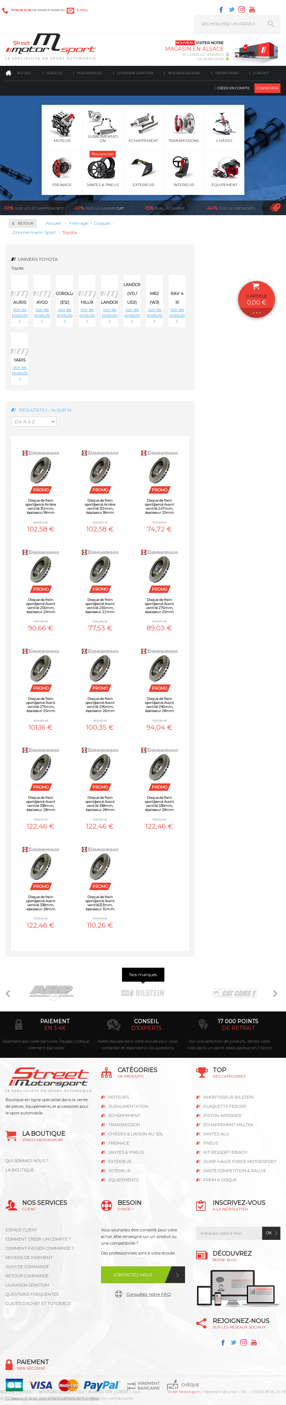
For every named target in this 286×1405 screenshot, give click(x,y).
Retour (25, 223)
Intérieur (119, 1170)
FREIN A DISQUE (220, 1179)
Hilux (87, 302)
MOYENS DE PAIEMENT (29, 1257)
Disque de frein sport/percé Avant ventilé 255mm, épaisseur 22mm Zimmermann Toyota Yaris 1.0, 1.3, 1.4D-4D (100, 605)
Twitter (231, 9)
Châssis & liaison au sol (135, 1134)
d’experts (146, 1028)
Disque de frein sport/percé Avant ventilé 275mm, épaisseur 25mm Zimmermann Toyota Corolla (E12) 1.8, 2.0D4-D (159, 605)
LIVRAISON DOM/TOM (27, 1285)
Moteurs (118, 1097)
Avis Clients (250, 1369)
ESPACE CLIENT (21, 1230)
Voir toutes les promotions (275, 207)
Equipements (123, 1179)
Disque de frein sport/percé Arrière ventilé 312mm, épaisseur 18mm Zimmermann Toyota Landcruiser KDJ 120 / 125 (41, 506)
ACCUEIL (7, 1391)
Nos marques (89, 73)
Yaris (19, 360)
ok (269, 1233)
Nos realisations (184, 73)
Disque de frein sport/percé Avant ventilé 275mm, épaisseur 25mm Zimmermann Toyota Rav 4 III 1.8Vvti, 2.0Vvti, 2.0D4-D (41, 704)
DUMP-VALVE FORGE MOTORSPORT (239, 1161)
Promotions (226, 73)
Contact (261, 73)
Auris (19, 302)
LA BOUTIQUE (20, 1170)
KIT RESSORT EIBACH (225, 1152)
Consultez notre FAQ (148, 1294)
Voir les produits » (20, 315)
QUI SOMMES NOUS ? (27, 1160)
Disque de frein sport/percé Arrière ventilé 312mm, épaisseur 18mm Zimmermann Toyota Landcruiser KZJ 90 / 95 (100, 506)
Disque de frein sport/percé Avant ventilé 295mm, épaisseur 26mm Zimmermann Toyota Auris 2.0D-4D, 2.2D (100, 704)
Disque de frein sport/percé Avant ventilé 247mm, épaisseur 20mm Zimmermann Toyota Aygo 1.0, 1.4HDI (160, 506)
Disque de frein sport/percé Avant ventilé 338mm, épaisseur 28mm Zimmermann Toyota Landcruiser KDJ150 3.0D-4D (41, 903)
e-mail (82, 10)
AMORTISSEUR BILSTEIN (228, 1097)
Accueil (24, 73)
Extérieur (120, 1161)
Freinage (118, 1143)
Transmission (124, 1124)
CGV (80, 1391)
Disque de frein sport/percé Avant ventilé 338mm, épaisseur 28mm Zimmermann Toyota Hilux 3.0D (40, 803)
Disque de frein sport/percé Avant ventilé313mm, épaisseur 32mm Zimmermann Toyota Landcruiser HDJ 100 (100, 903)
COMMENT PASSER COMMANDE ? (40, 1248)
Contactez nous (133, 1274)
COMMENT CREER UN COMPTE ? (38, 1239)
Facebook (221, 9)
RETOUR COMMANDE (27, 1275)
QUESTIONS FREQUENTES (32, 1294)
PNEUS (210, 1143)
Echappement (124, 1115)
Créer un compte (233, 88)
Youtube (252, 9)
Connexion (267, 88)
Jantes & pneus (126, 1152)
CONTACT (27, 1391)
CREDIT (122, 1391)
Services (54, 73)
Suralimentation (128, 1106)
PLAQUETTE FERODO (224, 1106)
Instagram (242, 9)
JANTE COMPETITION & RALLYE (234, 1170)
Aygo (42, 302)
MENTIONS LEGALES (56, 1391)
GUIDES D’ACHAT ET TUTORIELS (38, 1303)
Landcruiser (115, 302)
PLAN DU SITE (100, 1391)
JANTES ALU (216, 1134)
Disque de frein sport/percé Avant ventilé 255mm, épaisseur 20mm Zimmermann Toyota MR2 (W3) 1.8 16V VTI (41, 605)
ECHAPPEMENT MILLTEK (228, 1124)
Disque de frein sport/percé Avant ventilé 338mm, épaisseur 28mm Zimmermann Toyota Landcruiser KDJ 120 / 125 (159, 803)
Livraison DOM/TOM (135, 73)
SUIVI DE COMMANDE (27, 1266)
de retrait (238, 1028)
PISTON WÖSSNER (222, 1115)
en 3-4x (54, 1028)
